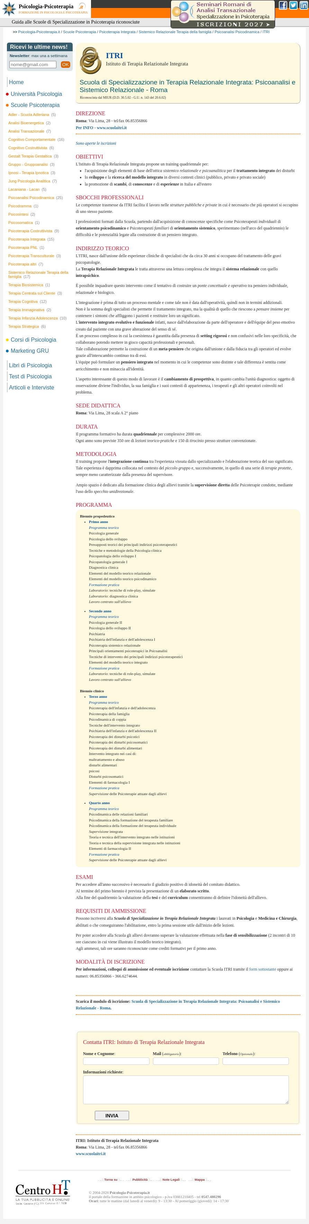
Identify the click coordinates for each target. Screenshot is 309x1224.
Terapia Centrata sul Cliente (35, 293)
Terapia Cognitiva (27, 301)
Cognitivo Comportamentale (36, 139)
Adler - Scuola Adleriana (32, 114)
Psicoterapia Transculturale (34, 256)
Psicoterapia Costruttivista (33, 231)
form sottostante (262, 969)
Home (16, 82)
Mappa (200, 1185)
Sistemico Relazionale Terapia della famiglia (175, 32)
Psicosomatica (23, 222)
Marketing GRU (28, 351)
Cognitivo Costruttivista (31, 148)
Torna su (110, 1185)
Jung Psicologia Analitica (32, 181)
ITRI (266, 32)
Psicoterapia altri (25, 264)
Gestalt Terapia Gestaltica (33, 156)
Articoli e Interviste (31, 387)
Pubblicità (140, 1185)
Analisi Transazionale (29, 131)
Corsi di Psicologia (31, 340)
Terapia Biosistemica (29, 285)
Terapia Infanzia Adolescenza (37, 318)
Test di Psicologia (30, 376)
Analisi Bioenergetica (29, 123)
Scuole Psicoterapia (79, 32)
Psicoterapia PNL (26, 247)
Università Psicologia (34, 94)
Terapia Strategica (27, 326)
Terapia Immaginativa (29, 310)
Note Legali (171, 1185)
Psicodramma (23, 206)
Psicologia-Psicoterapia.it (39, 32)
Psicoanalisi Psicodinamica (237, 32)
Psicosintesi (21, 214)
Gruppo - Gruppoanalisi (31, 164)
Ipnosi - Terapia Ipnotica (31, 173)
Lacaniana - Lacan (27, 189)
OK (65, 64)
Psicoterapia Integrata (117, 32)
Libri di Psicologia (30, 365)
